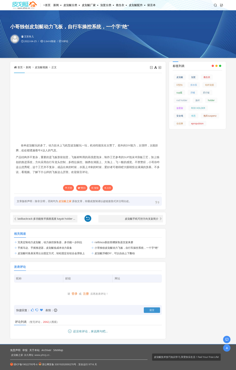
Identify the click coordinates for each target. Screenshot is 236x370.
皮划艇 (179, 77)
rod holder (181, 100)
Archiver (46, 350)
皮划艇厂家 (89, 5)
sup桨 (179, 92)
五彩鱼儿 (27, 36)
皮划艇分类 (70, 5)
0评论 (65, 41)
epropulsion (197, 123)
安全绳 (179, 115)
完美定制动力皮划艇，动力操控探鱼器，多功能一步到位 (50, 239)
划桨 (193, 77)
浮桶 (192, 92)
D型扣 (179, 84)
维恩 (193, 115)
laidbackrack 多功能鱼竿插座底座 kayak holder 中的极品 (47, 216)
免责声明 (15, 350)
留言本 (151, 5)
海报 (94, 187)
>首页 (47, 5)
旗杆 (197, 100)
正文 (54, 67)
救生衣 (120, 5)
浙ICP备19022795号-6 (24, 364)
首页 (20, 67)
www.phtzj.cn (41, 355)
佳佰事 (179, 123)
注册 (86, 291)
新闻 (56, 5)
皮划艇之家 (17, 355)
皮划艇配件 (136, 5)
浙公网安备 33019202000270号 (57, 364)
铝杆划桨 (209, 84)
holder (211, 100)
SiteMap (58, 350)
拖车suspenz (210, 115)
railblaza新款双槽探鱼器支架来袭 (114, 239)
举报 (24, 350)
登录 (74, 291)
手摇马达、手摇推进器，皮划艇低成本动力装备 (45, 245)
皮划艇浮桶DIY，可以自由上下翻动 (115, 250)
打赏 (68, 187)
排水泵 (193, 84)
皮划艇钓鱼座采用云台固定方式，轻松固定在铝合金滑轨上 (51, 250)
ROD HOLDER (198, 108)
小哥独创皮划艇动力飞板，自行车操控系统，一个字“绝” (126, 245)
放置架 (179, 108)
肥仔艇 (206, 92)
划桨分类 (105, 5)
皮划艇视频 (41, 67)
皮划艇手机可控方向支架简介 (141, 216)
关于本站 (34, 350)
